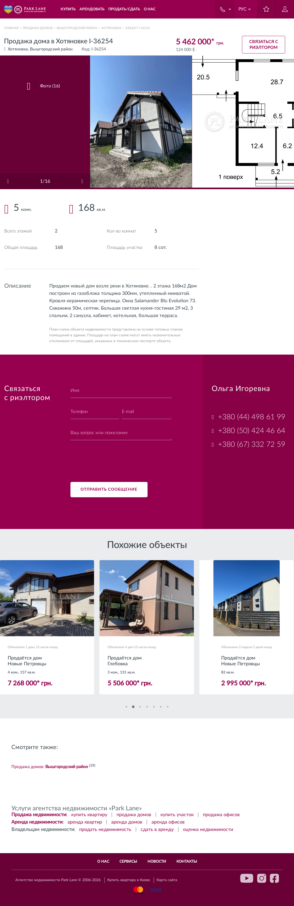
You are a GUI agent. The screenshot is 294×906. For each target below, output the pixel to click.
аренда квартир (85, 822)
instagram (261, 878)
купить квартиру (89, 815)
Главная (11, 28)
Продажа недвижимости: (39, 815)
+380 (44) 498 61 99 (251, 417)
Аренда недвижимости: (37, 822)
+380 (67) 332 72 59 (251, 444)
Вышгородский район (77, 28)
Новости (157, 861)
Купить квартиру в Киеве (128, 880)
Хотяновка (111, 28)
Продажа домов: (49, 767)
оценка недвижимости (208, 830)
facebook (274, 878)
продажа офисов (221, 815)
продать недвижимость (105, 830)
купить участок (177, 815)
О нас (103, 861)
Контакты (186, 861)
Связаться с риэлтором (263, 44)
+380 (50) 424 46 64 (251, 430)
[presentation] (110, 458)
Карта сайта (167, 880)
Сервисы (128, 861)
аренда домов (126, 822)
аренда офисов (168, 822)
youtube (246, 878)
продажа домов (134, 815)
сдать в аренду (157, 830)
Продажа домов (38, 28)
